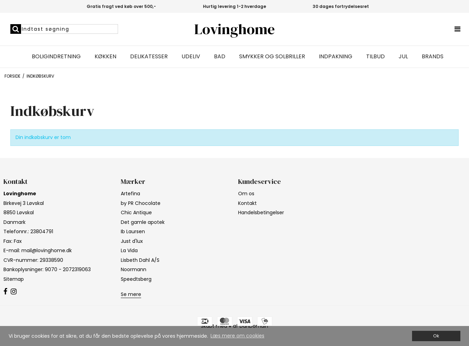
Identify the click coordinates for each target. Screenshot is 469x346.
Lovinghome (234, 29)
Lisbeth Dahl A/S (140, 260)
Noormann (133, 269)
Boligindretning (56, 56)
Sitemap (13, 279)
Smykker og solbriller (272, 56)
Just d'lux (132, 241)
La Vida (129, 250)
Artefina (130, 193)
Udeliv (191, 56)
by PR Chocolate (140, 203)
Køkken (105, 56)
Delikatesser (149, 56)
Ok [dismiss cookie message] (436, 336)
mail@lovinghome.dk (46, 250)
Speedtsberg (136, 279)
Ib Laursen (133, 231)
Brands (432, 56)
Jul (403, 56)
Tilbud (375, 56)
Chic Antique (136, 212)
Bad (219, 56)
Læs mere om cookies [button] (237, 335)
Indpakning (335, 56)
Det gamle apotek (143, 222)
